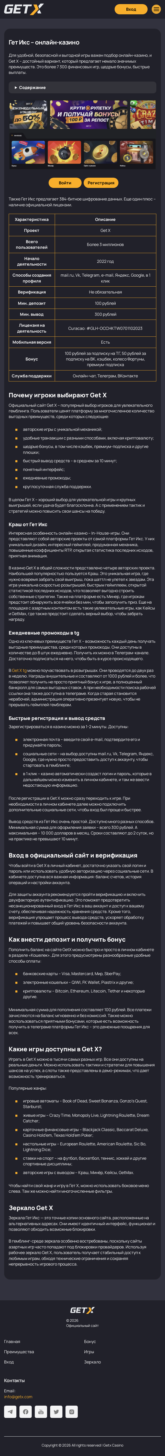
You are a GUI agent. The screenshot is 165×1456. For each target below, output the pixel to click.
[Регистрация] (101, 183)
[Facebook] (25, 1412)
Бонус (90, 1341)
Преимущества (19, 1352)
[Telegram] (10, 1412)
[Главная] (24, 9)
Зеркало (92, 1362)
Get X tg (19, 670)
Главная (12, 1341)
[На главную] (82, 1310)
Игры (89, 1352)
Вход (9, 1362)
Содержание (32, 87)
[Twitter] (56, 1412)
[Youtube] (41, 1412)
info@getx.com (18, 1396)
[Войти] (65, 183)
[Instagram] (71, 1412)
